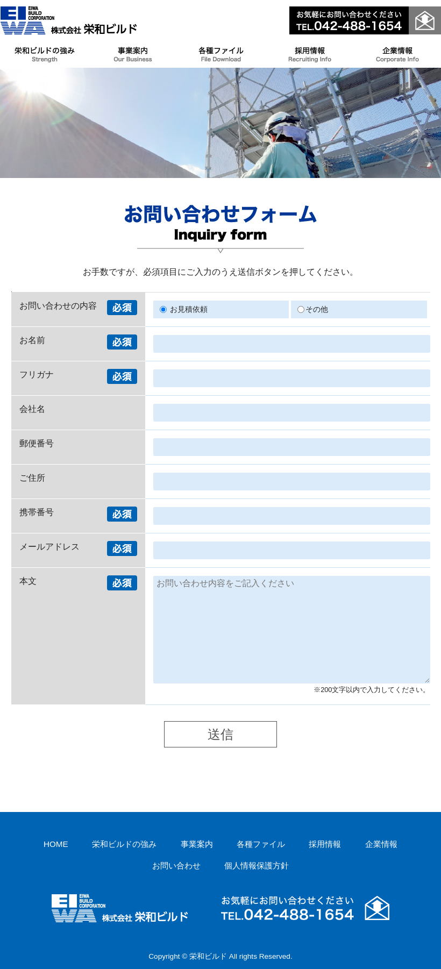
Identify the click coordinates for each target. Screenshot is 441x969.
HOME (56, 844)
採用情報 (325, 844)
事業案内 (197, 844)
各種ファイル (261, 844)
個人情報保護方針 (256, 865)
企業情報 (381, 844)
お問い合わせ (176, 865)
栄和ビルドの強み (124, 844)
